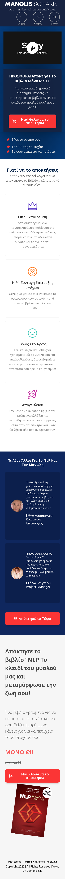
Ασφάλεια (52, 861)
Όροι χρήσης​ (14, 861)
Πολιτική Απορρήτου (34, 861)
